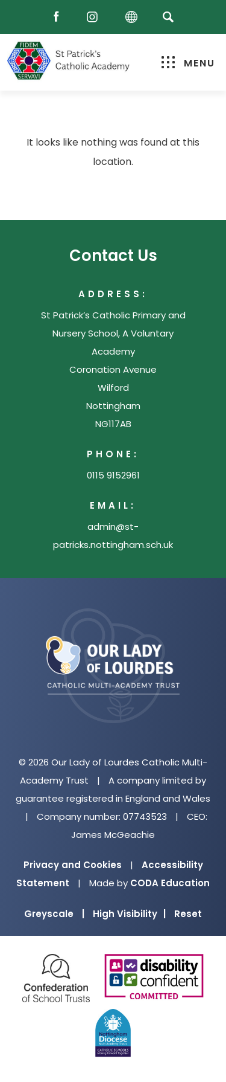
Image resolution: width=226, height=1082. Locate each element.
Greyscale (54, 913)
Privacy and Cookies (73, 864)
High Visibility (129, 913)
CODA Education (170, 883)
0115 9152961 (113, 475)
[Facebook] (59, 17)
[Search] (168, 16)
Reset (188, 913)
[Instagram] (95, 17)
